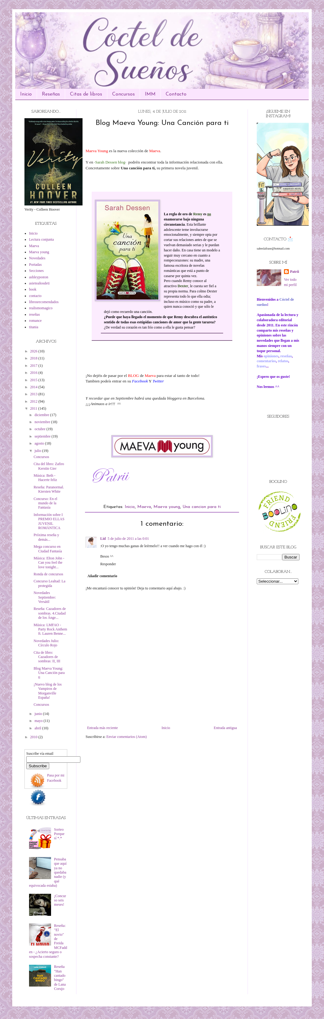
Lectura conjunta (41, 239)
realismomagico (41, 308)
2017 (34, 365)
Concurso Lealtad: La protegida (49, 583)
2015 (34, 380)
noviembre (43, 422)
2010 (34, 737)
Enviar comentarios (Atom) (126, 737)
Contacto (176, 94)
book (32, 289)
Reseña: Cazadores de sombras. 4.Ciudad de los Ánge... (50, 613)
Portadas (35, 264)
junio (39, 714)
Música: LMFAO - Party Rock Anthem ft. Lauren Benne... (50, 629)
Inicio (26, 94)
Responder (108, 564)
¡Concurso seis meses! (60, 900)
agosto (40, 443)
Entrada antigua (225, 728)
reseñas (34, 314)
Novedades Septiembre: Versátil (45, 597)
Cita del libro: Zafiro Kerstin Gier (49, 466)
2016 (34, 372)
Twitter (158, 381)
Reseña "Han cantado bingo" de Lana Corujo (60, 977)
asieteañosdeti (39, 283)
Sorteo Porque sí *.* (59, 833)
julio (38, 451)
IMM (150, 94)
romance (35, 320)
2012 (34, 401)
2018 (34, 358)
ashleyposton (38, 277)
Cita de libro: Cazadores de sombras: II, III (47, 657)
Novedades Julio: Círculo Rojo (46, 643)
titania (33, 327)
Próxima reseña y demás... (46, 537)
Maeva (144, 507)
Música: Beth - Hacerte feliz (45, 477)
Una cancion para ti (201, 507)
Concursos (123, 94)
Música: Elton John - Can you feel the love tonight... (49, 562)
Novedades (37, 258)
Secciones (36, 271)
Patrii (294, 271)
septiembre (43, 436)
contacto (35, 296)
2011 (34, 408)
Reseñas (51, 94)
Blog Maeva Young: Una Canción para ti (49, 672)
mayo (39, 721)
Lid (103, 538)
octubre (40, 429)
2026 (34, 351)
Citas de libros (86, 94)
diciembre (42, 415)
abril (38, 728)
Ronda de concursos (48, 574)
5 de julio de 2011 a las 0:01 (128, 538)
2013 (34, 394)
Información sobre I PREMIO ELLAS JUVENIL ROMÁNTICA (49, 521)
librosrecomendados (44, 302)
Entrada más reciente (102, 728)
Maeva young (166, 507)
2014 (34, 387)
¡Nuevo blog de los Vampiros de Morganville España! (48, 691)
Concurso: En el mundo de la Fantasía (45, 503)
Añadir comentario (102, 576)
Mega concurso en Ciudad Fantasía (48, 548)
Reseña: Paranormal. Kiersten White (49, 489)
